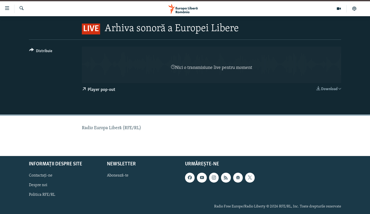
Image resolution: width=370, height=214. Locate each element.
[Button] (40, 52)
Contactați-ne (40, 175)
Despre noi (38, 185)
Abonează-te (117, 175)
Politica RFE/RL (42, 195)
